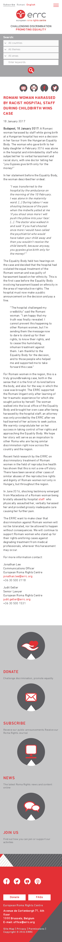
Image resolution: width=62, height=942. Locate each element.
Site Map (8, 929)
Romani (21, 5)
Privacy (21, 929)
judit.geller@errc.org (16, 599)
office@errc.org (24, 922)
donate (11, 672)
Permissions (36, 929)
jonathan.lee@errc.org (17, 576)
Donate (14, 897)
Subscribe (9, 5)
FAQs (39, 897)
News (9, 778)
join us (11, 833)
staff (42, 499)
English (31, 5)
